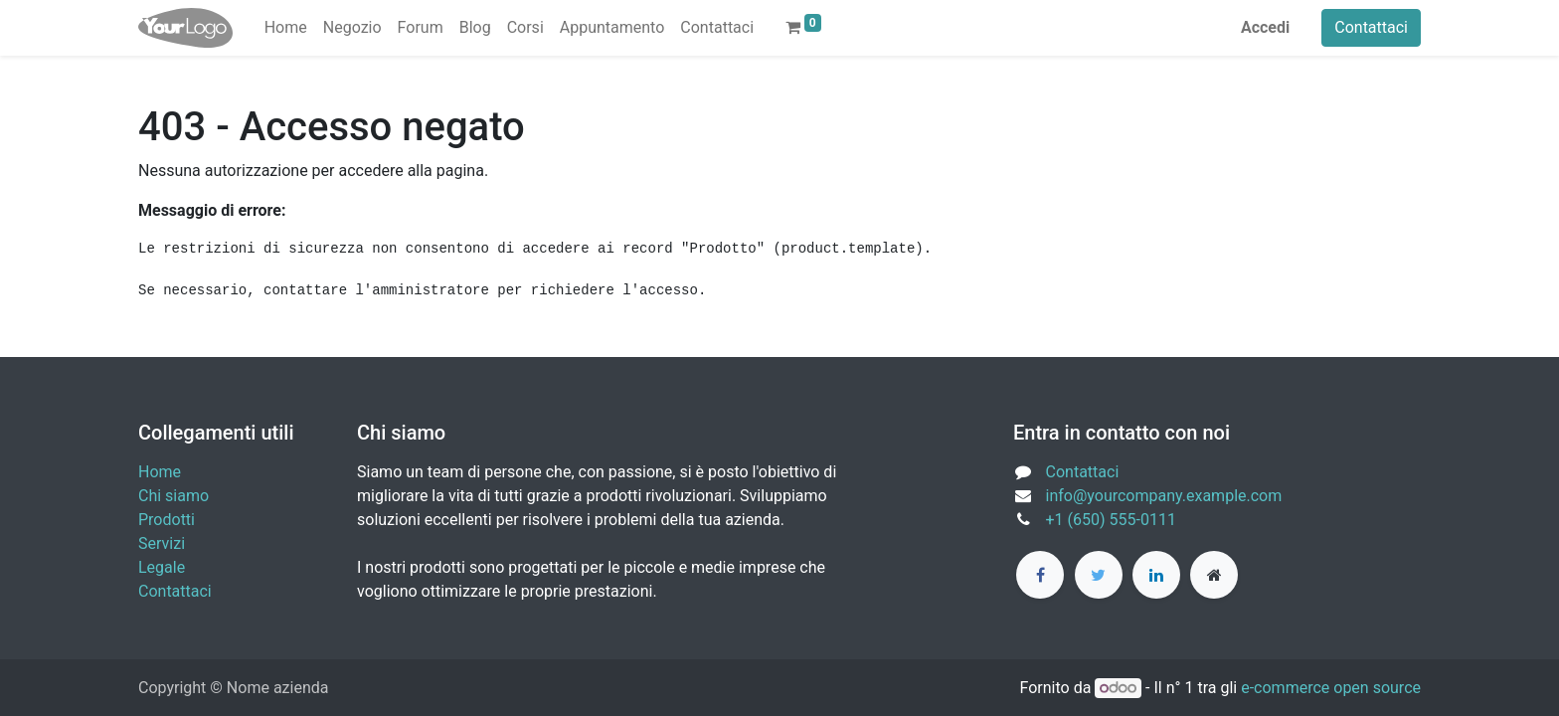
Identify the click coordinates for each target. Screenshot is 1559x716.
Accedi (1265, 27)
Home (159, 471)
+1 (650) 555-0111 (1111, 519)
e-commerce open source (1331, 687)
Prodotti (166, 519)
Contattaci (1371, 27)
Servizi (161, 543)
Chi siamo (173, 495)
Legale (161, 567)
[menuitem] (286, 28)
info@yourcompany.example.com (1164, 495)
